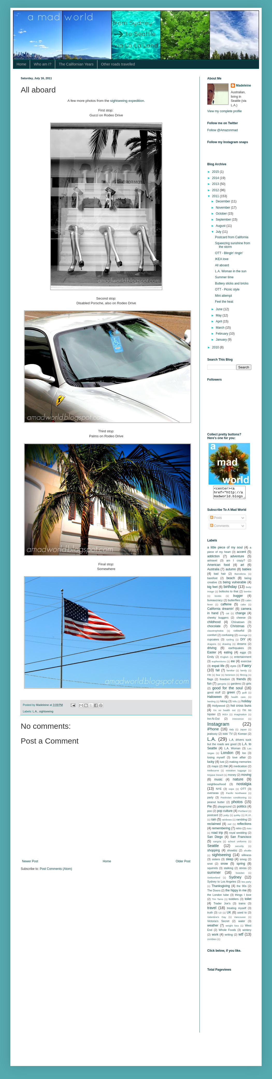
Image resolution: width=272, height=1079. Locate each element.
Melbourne (213, 772)
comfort (212, 637)
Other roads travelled (118, 64)
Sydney (235, 879)
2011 (216, 196)
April (219, 321)
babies (246, 571)
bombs (247, 593)
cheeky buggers (217, 619)
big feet (212, 589)
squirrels (212, 870)
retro (238, 830)
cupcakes (213, 641)
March (220, 327)
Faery (246, 668)
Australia (213, 571)
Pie (209, 809)
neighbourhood (216, 786)
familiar (230, 672)
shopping (213, 853)
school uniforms (237, 843)
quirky (237, 817)
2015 (216, 172)
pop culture (225, 813)
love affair (239, 759)
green (231, 695)
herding (211, 703)
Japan (243, 731)
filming (243, 677)
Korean (242, 736)
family (243, 672)
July (219, 232)
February (222, 333)
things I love (243, 897)
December (223, 201)
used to (242, 914)
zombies (212, 941)
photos (237, 804)
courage (243, 637)
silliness (246, 857)
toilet (248, 901)
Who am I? (42, 64)
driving (211, 650)
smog (243, 861)
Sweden (240, 875)
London (227, 755)
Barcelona (240, 576)
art (242, 567)
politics (242, 809)
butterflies (234, 602)
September (224, 219)
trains (242, 905)
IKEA (225, 716)
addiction (213, 558)
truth (210, 914)
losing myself (216, 759)
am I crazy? (235, 562)
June (219, 309)
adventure (237, 558)
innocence (238, 721)
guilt (244, 694)
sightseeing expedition (127, 101)
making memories (240, 764)
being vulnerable (234, 584)
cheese (241, 619)
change (240, 615)
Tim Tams (217, 901)
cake (243, 606)
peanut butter (216, 804)
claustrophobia (215, 633)
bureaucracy (215, 602)
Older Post (183, 861)
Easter (211, 655)
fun (209, 686)
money (232, 777)
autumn (231, 571)
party (210, 799)
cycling (230, 641)
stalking (228, 870)
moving (246, 777)
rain (213, 822)
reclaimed (214, 826)
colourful (239, 632)
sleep (229, 861)
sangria (217, 843)
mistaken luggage (236, 772)
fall (217, 672)
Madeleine (243, 85)
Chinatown (238, 624)
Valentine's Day (216, 919)
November (223, 207)
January (222, 339)
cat (227, 615)
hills (235, 703)
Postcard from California (231, 237)
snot (209, 866)
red (229, 826)
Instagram (218, 726)
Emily (210, 659)
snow (224, 866)
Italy (231, 731)
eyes (233, 668)
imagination (240, 716)
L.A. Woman (232, 750)
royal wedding (238, 835)
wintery (246, 932)
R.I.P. (248, 817)
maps (215, 768)
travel (211, 910)
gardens (236, 685)
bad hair (220, 576)
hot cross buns (241, 708)
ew (233, 663)
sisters (216, 861)
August (221, 226)
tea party (246, 884)
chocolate (213, 628)
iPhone (213, 731)
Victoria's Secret (218, 923)
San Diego (215, 839)
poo (209, 813)
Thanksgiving (221, 888)
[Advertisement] (233, 1008)
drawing (226, 646)
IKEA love (221, 259)
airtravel (212, 562)
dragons (211, 646)
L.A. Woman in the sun (230, 271)
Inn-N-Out (213, 721)
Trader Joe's (221, 905)
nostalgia (243, 786)
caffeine (226, 606)
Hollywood (218, 708)
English (224, 659)
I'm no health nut (224, 712)
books (218, 598)
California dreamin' (220, 611)
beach (230, 580)
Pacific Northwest (236, 795)
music (218, 782)
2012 (216, 190)
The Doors (213, 892)
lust (222, 764)
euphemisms (219, 663)
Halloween (214, 699)
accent (241, 554)
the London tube (218, 897)
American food (218, 567)
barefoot (212, 580)
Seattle (213, 848)
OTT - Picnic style (227, 289)
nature (238, 781)
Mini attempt (223, 295)
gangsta (221, 686)
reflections (244, 826)
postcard (212, 817)
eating (228, 655)
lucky (210, 764)
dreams (241, 646)
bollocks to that (228, 593)
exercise (246, 663)
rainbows (227, 821)
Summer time (224, 277)
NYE (218, 791)
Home (21, 64)
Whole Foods (227, 932)
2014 (216, 178)
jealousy (212, 736)
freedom (225, 681)
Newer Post (30, 861)
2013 (216, 184)
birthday (230, 589)
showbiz (232, 852)
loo (244, 755)
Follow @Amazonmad (222, 130)
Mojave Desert (215, 777)
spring (241, 866)
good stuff (213, 694)
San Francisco (240, 839)
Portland (243, 813)
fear (218, 677)
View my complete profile (224, 111)
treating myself (236, 910)
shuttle (247, 852)
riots (249, 830)
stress (243, 870)
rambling (241, 821)
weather (212, 928)
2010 (216, 347)
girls (248, 685)
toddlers (234, 901)
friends (241, 681)
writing (229, 936)
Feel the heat (224, 301)
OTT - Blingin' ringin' (229, 253)
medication (240, 768)
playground (224, 808)
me (226, 768)
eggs (243, 654)
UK (229, 915)
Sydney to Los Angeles (221, 883)
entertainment (242, 659)
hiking (223, 703)
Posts (216, 520)
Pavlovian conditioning (234, 799)
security (239, 848)
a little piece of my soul (225, 550)
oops (231, 791)
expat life (218, 668)
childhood (213, 624)
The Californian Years (76, 64)
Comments (219, 528)
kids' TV (228, 736)
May (219, 315)
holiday (246, 703)
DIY (243, 642)
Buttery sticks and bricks (231, 283)
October (222, 213)
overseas (213, 795)
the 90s (242, 888)
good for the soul (227, 690)
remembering (221, 830)
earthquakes (236, 650)
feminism (230, 677)
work (215, 937)
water (241, 923)
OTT (243, 791)
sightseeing (46, 711)
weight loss (232, 927)
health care (238, 699)
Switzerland (213, 879)
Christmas (238, 628)
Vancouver (240, 919)
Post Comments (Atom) (56, 869)
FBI (209, 677)
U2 (219, 914)
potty (226, 817)
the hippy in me (236, 893)
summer (214, 875)
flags (210, 681)
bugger (238, 598)
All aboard (222, 265)
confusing (227, 637)
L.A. (35, 711)
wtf (241, 937)
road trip (217, 835)
